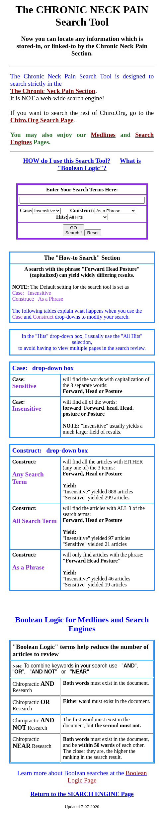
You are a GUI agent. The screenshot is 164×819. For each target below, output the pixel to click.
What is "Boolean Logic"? (99, 164)
